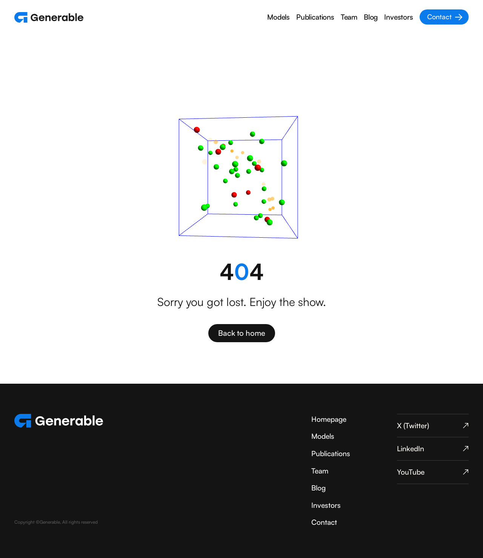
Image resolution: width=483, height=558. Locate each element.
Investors (398, 17)
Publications (315, 17)
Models (278, 17)
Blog (371, 17)
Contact (324, 522)
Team (349, 17)
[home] (48, 17)
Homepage (328, 419)
